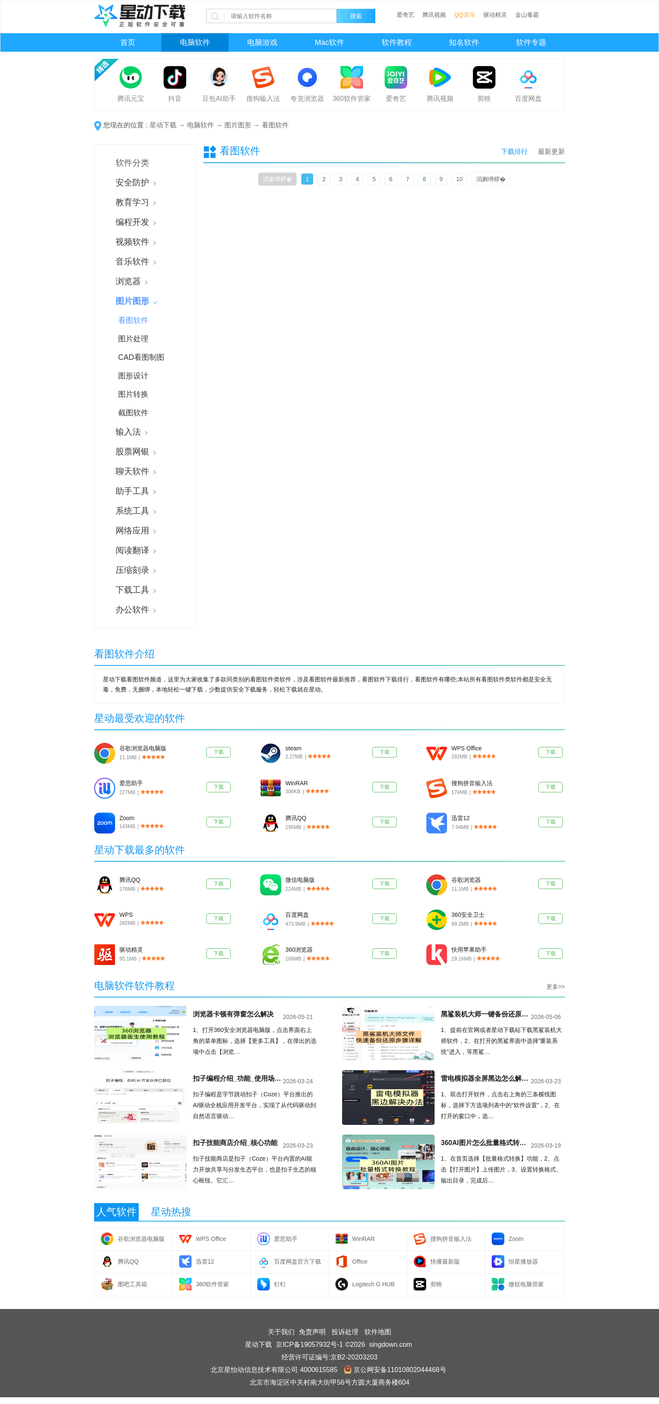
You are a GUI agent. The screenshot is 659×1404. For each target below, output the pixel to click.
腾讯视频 (434, 14)
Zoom (126, 818)
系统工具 (136, 510)
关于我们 (281, 1331)
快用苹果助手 (469, 949)
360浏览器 (299, 949)
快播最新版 (445, 1261)
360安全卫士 (468, 914)
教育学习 (136, 202)
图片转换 (133, 394)
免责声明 (312, 1331)
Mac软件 (329, 42)
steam (293, 748)
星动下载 (163, 125)
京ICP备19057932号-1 (309, 1344)
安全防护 (136, 182)
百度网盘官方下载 (297, 1261)
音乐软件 (136, 261)
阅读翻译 (136, 550)
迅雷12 (460, 818)
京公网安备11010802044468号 (395, 1369)
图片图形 (237, 125)
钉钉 (280, 1284)
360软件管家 (351, 98)
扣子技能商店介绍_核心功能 (235, 1142)
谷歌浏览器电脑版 (142, 748)
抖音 (175, 98)
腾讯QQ (295, 818)
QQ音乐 (464, 14)
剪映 (484, 98)
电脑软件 (195, 42)
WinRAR (296, 783)
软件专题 (531, 42)
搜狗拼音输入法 (472, 783)
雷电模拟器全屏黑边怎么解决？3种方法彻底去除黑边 (485, 1078)
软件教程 (397, 42)
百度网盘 (528, 98)
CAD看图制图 (141, 357)
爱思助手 (131, 783)
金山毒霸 (527, 14)
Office (359, 1261)
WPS (126, 914)
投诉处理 (345, 1331)
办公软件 (136, 609)
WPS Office (466, 748)
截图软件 (133, 413)
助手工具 (136, 491)
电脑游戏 (262, 42)
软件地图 (377, 1331)
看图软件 (275, 125)
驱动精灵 (495, 14)
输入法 (132, 431)
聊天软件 (136, 471)
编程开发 (136, 222)
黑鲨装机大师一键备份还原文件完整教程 (485, 1014)
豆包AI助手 (218, 98)
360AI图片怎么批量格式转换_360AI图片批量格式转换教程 (485, 1142)
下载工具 (136, 589)
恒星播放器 (523, 1261)
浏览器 (132, 281)
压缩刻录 (136, 570)
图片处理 (133, 339)
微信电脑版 (300, 879)
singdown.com (390, 1344)
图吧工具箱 (132, 1284)
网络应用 (136, 530)
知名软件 (464, 42)
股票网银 (136, 451)
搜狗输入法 (263, 98)
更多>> (555, 986)
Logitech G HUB (373, 1284)
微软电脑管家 (526, 1284)
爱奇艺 (405, 14)
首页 (127, 42)
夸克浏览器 (307, 98)
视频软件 (136, 241)
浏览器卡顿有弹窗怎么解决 (233, 1014)
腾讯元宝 (130, 98)
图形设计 (133, 376)
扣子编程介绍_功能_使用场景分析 (237, 1078)
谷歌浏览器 (466, 879)
